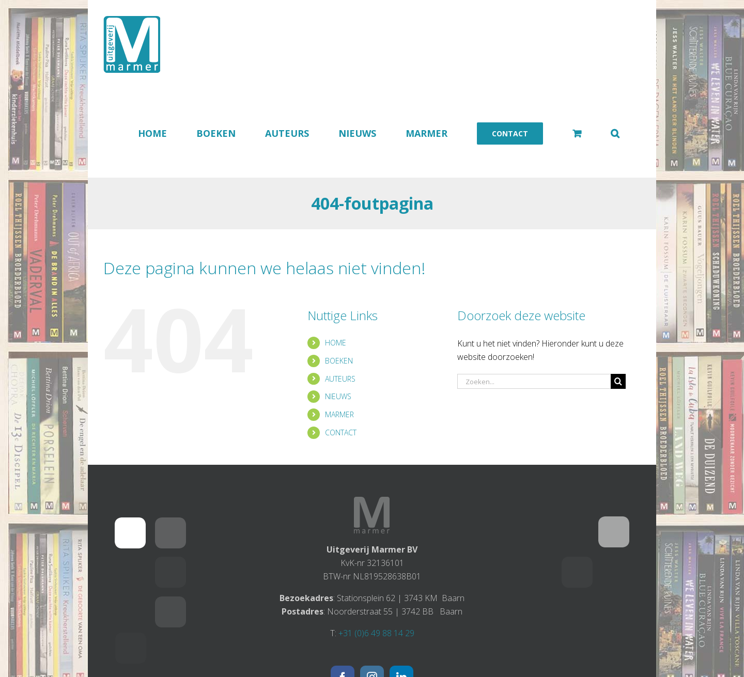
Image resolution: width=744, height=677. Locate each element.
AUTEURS (340, 379)
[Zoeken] (618, 381)
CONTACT (341, 432)
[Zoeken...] (534, 381)
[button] (615, 133)
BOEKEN (339, 361)
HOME (335, 343)
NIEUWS (338, 396)
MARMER (339, 414)
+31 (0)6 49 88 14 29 (376, 633)
